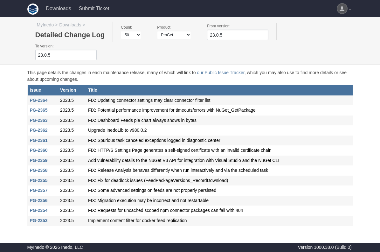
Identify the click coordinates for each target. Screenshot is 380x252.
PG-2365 (39, 110)
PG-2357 (39, 190)
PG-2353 (39, 220)
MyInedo (45, 24)
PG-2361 (39, 140)
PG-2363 (39, 120)
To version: (44, 46)
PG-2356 (39, 200)
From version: (218, 26)
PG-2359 (39, 160)
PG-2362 (39, 130)
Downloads (58, 8)
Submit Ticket (94, 8)
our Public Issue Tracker (220, 72)
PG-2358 (39, 170)
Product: (164, 27)
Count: (126, 27)
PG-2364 (39, 100)
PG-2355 (39, 180)
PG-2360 (39, 150)
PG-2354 (39, 210)
